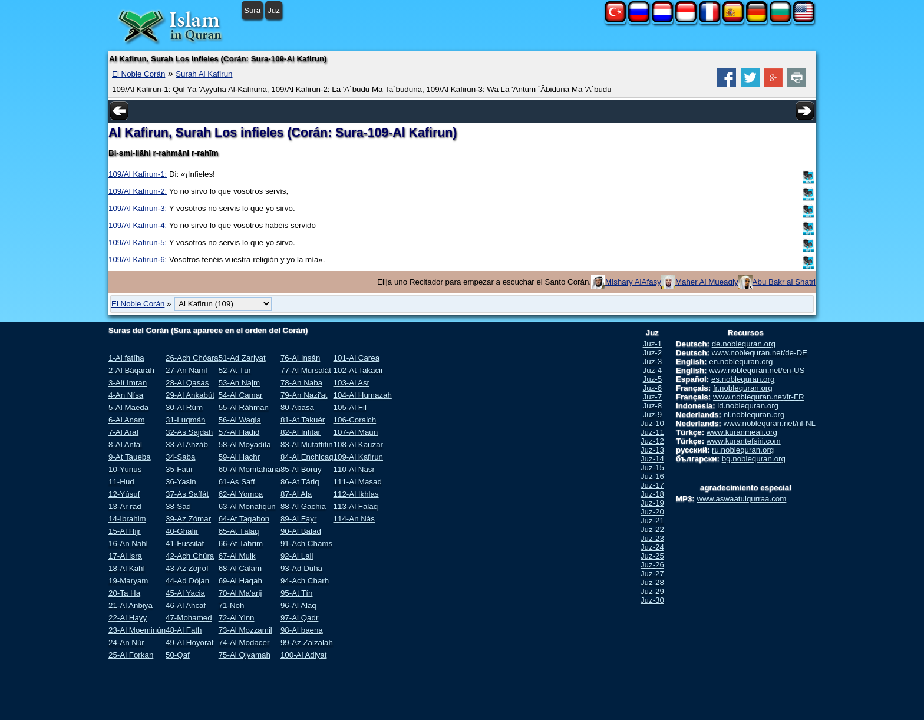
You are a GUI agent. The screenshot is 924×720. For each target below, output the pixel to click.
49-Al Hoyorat (190, 642)
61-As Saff (237, 481)
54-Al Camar (241, 395)
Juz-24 (652, 547)
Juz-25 (652, 555)
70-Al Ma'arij (240, 593)
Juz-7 (652, 396)
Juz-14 (652, 458)
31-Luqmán (185, 419)
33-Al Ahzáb (187, 444)
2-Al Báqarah (131, 370)
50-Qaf (178, 654)
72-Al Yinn (237, 617)
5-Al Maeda (128, 407)
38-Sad (178, 506)
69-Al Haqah (240, 580)
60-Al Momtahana (249, 469)
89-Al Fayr (298, 518)
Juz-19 (652, 502)
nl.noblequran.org (754, 414)
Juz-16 (652, 476)
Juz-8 (652, 405)
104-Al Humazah (363, 395)
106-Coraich (355, 419)
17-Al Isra (125, 555)
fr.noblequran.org (743, 388)
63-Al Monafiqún (247, 506)
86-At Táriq (299, 481)
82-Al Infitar (300, 432)
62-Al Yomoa (241, 494)
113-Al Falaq (356, 506)
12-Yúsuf (124, 494)
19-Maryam (128, 580)
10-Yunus (124, 469)
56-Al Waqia (240, 419)
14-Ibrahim (127, 518)
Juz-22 (652, 529)
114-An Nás (354, 518)
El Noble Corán (138, 74)
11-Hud (121, 481)
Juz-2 (652, 352)
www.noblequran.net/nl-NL (770, 423)
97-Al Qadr (299, 617)
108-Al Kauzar (358, 444)
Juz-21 (652, 520)
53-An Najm (239, 382)
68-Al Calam (240, 568)
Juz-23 (652, 538)
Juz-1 (652, 343)
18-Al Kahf (126, 568)
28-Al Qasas (187, 382)
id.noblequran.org (747, 405)
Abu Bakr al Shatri (784, 282)
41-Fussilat (185, 543)
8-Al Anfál (125, 444)
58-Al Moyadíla (245, 444)
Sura (252, 10)
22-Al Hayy (127, 617)
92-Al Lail (297, 555)
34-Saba (180, 457)
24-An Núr (126, 642)
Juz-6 (652, 388)
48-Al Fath (184, 630)
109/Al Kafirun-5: (137, 242)
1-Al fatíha (126, 358)
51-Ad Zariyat (242, 358)
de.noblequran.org (744, 343)
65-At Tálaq (239, 531)
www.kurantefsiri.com (744, 441)
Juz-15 (652, 467)
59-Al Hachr (239, 457)
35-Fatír (179, 469)
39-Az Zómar (188, 518)
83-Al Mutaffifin (306, 444)
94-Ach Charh (304, 580)
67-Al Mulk (237, 555)
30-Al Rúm (184, 407)
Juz (274, 10)
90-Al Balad (300, 531)
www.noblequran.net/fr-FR (758, 396)
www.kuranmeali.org (742, 432)
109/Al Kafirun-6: (137, 259)
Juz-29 (652, 591)
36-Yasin (181, 481)
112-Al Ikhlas (356, 494)
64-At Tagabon (244, 518)
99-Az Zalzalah (306, 642)
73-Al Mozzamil (245, 630)
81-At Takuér (302, 419)
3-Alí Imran (127, 382)
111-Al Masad (358, 481)
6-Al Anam (126, 419)
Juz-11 (652, 432)
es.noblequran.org (742, 379)
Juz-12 (652, 441)
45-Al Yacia (185, 593)
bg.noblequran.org (754, 458)
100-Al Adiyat (303, 654)
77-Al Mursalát (305, 370)
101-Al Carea (357, 358)
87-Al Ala (296, 494)
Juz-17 (652, 485)
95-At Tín (296, 593)
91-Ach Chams (306, 543)
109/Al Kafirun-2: (137, 191)
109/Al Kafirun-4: (137, 225)
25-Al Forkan (130, 654)
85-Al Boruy (301, 469)
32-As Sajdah (189, 432)
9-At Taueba (129, 457)
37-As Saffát (187, 494)
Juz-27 (652, 573)
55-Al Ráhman (244, 407)
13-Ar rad (124, 506)
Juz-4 (652, 370)
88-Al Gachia (303, 506)
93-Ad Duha (301, 568)
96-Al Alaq (298, 605)
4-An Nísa (125, 395)
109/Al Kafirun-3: (137, 208)
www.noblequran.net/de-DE (759, 352)
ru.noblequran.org (743, 449)
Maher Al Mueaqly (706, 282)
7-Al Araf (123, 432)
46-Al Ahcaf (186, 605)
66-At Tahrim (241, 543)
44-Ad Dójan (187, 580)
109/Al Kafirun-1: (137, 174)
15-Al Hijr (124, 531)
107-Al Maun (356, 432)
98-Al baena (301, 630)
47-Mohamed (189, 617)
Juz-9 (652, 414)
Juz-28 (652, 582)
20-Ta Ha (124, 593)
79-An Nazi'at (304, 395)
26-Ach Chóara (192, 358)
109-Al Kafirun (358, 457)
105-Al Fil (350, 407)
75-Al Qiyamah (244, 654)
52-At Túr (235, 370)
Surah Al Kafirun (204, 74)
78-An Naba (301, 382)
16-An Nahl (128, 543)
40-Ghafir (182, 531)
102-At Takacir (359, 370)
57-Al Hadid (239, 432)
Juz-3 (652, 361)
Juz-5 (652, 379)
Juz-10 (652, 423)
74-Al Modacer (244, 642)
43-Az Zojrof (187, 568)
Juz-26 (652, 564)
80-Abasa (297, 407)
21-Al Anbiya (130, 605)
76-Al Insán (300, 358)
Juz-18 (652, 494)
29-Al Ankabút (190, 395)
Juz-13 (652, 449)
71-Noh (232, 605)
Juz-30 (652, 600)
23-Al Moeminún (137, 630)
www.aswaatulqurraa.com (741, 498)
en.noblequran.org (741, 361)
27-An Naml (186, 370)
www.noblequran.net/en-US (756, 370)
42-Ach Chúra (190, 555)
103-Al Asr (352, 382)
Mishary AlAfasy (633, 282)
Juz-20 (652, 511)
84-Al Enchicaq (307, 457)
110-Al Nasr (354, 469)
